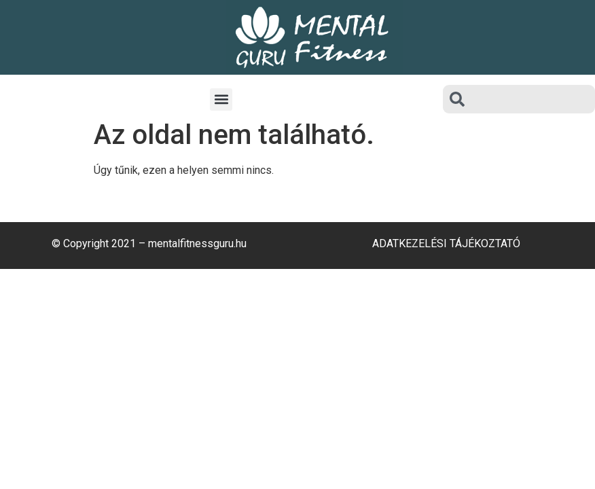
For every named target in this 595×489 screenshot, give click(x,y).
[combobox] (519, 99)
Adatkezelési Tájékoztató (446, 243)
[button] (221, 99)
